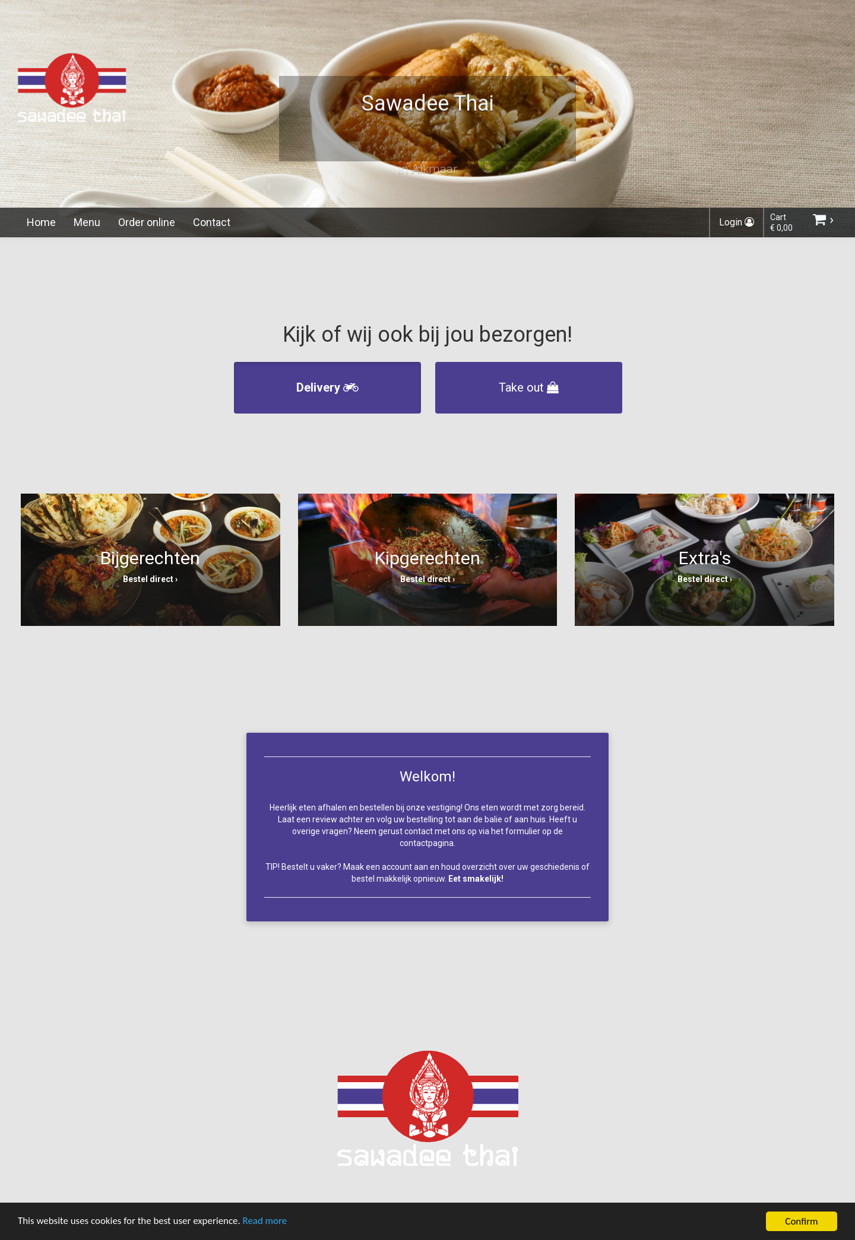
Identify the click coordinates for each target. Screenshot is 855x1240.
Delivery (327, 387)
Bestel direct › (150, 579)
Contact (211, 222)
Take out (529, 387)
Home (41, 222)
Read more (266, 1223)
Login (736, 222)
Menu (87, 222)
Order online (146, 222)
